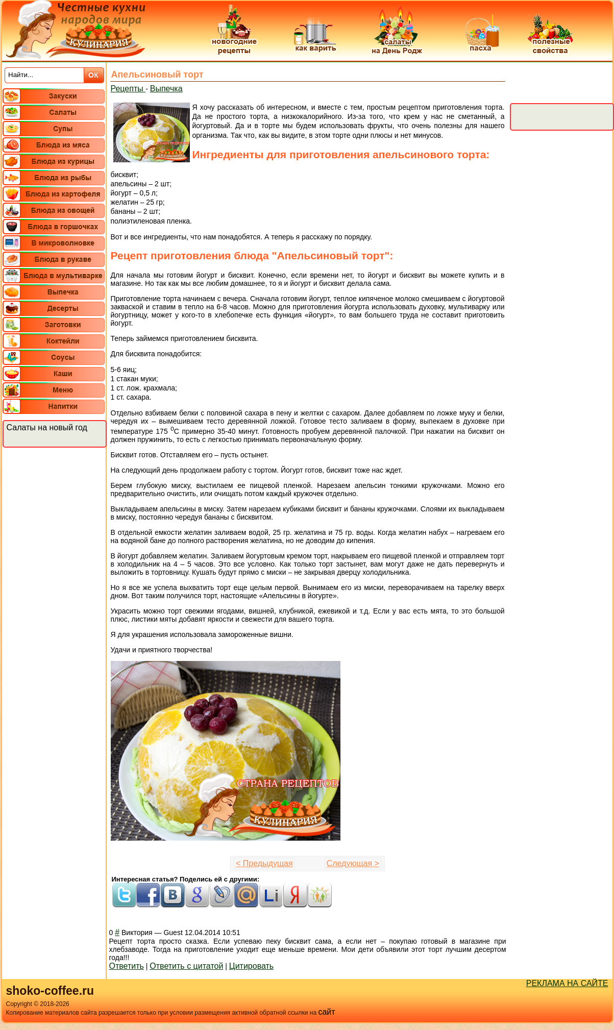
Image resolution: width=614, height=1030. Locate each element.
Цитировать (251, 966)
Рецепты (128, 88)
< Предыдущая (264, 863)
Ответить (126, 966)
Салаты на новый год (47, 427)
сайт (326, 1012)
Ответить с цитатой (186, 966)
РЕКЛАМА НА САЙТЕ (567, 983)
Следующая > (353, 863)
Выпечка (166, 88)
